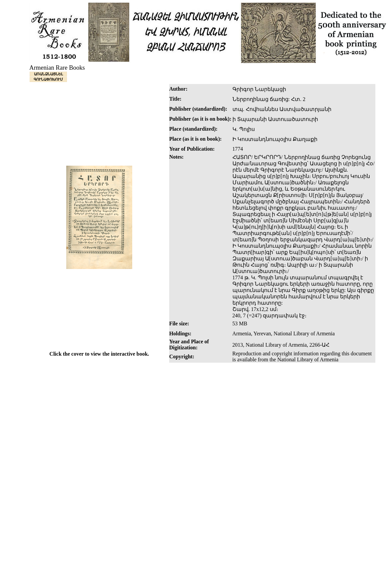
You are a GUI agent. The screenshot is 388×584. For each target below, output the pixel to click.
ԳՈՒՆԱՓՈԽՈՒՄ (48, 79)
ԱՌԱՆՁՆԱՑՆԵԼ (48, 74)
